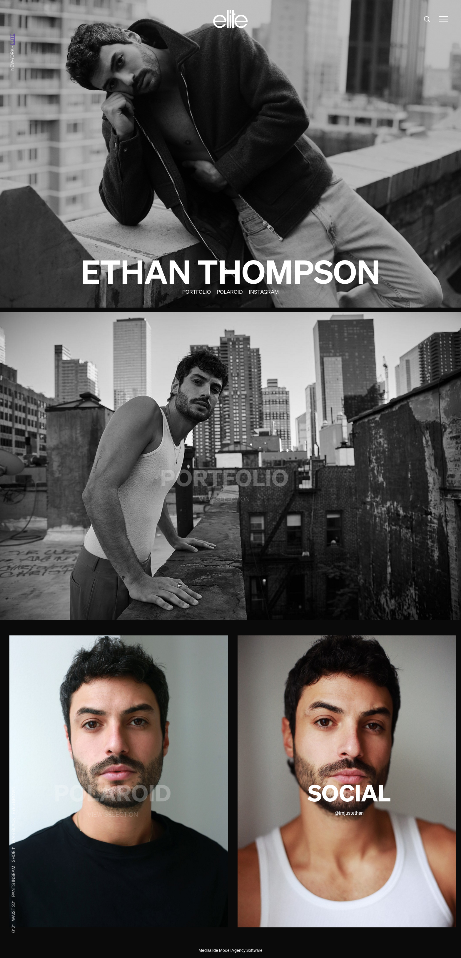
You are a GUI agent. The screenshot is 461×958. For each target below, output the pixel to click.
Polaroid (230, 291)
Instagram (264, 291)
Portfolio (196, 291)
